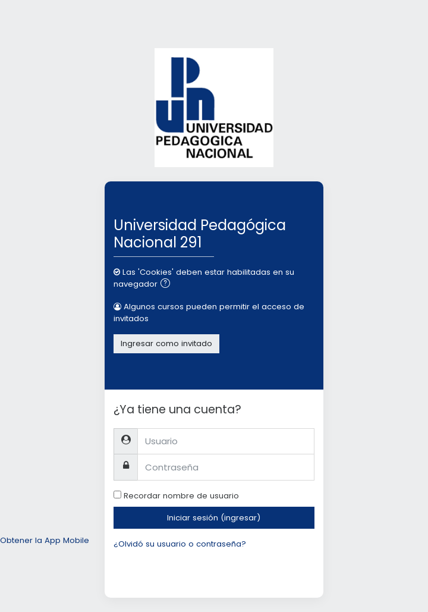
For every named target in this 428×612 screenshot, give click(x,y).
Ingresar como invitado (166, 343)
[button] (167, 284)
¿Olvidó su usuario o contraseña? (180, 544)
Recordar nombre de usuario (181, 495)
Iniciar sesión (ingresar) (213, 517)
